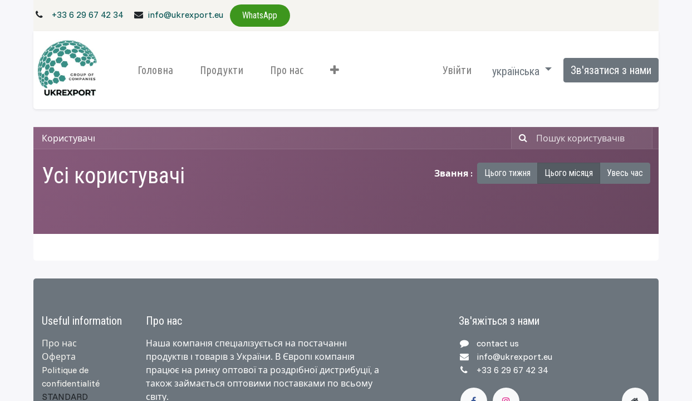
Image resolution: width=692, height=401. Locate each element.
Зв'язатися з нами (611, 70)
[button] (334, 70)
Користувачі (68, 138)
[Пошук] (521, 138)
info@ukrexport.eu (185, 14)
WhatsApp (259, 15)
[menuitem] (155, 70)
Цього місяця (568, 173)
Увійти (457, 69)
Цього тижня (507, 173)
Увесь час (625, 173)
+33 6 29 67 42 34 (87, 14)
